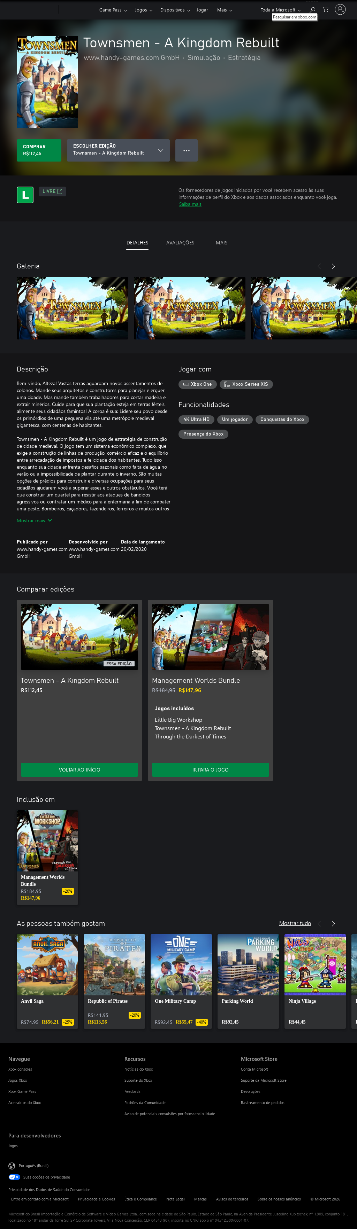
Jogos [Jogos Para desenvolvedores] (13, 1145)
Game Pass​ (110, 10)
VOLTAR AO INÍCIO (79, 769)
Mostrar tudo (295, 922)
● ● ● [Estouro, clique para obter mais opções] (186, 150)
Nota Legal (175, 1199)
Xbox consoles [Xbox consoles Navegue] (20, 1069)
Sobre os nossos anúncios (279, 1199)
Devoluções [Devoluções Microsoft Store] (250, 1091)
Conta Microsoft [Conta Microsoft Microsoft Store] (254, 1069)
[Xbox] (78, 9)
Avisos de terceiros (232, 1199)
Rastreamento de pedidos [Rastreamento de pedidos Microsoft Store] (262, 1102)
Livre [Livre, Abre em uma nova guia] (52, 191)
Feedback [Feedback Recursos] (132, 1091)
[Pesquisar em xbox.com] (312, 9)
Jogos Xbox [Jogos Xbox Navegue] (17, 1080)
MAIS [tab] (221, 242)
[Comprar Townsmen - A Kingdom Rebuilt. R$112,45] (39, 150)
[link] (47, 857)
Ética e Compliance (140, 1199)
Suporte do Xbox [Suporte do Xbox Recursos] (138, 1080)
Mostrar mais (34, 520)
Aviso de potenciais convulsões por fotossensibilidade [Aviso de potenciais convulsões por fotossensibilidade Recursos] (169, 1113)
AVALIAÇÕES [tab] (180, 242)
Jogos (141, 10)
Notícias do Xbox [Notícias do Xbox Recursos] (138, 1069)
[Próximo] (333, 266)
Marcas (200, 1199)
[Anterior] (319, 266)
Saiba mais (190, 204)
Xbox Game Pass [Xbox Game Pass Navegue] (22, 1091)
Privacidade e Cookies (96, 1199)
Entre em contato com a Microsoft (40, 1199)
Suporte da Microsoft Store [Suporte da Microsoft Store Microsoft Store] (264, 1080)
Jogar (202, 10)
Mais (222, 10)
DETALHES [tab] (137, 242)
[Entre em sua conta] (340, 9)
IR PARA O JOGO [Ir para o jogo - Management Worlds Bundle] (210, 769)
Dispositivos (172, 10)
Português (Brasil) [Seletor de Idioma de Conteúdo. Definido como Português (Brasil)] (33, 1165)
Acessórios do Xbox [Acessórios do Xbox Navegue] (24, 1102)
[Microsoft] (32, 9)
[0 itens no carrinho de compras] (325, 9)
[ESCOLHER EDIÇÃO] (118, 150)
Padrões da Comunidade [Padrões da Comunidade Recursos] (145, 1102)
